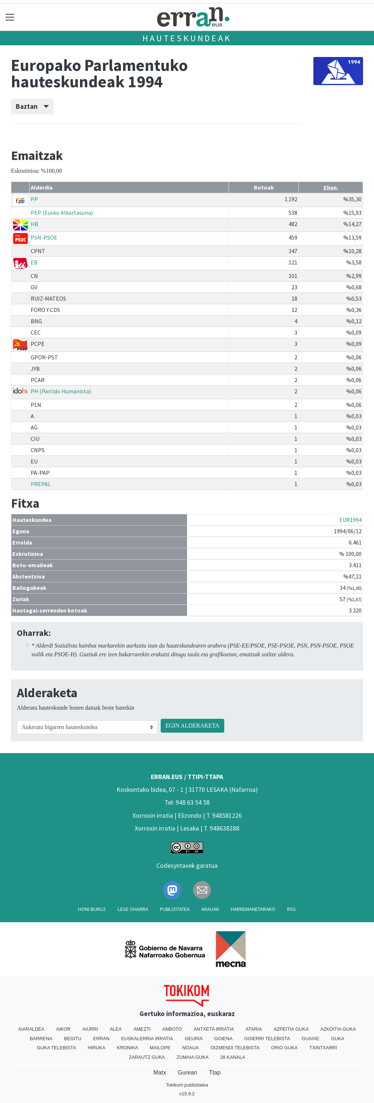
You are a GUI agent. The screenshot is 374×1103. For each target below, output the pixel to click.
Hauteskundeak (186, 38)
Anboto (172, 1029)
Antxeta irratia (214, 1029)
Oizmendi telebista (234, 1047)
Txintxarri (323, 1047)
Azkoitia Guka (338, 1029)
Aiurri (90, 1029)
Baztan (32, 106)
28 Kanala (232, 1057)
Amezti (141, 1029)
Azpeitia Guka (291, 1029)
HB (34, 224)
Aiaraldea (31, 1029)
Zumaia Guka (193, 1057)
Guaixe (310, 1038)
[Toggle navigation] (10, 17)
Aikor (63, 1029)
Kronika (127, 1047)
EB (34, 262)
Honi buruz (92, 909)
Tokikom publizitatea (187, 1085)
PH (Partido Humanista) (61, 391)
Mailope (160, 1047)
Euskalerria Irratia (147, 1038)
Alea (116, 1029)
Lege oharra (133, 909)
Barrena (41, 1038)
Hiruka (96, 1047)
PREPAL (41, 484)
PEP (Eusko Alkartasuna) (62, 212)
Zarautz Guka (147, 1057)
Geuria (194, 1038)
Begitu (72, 1038)
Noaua (190, 1047)
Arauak (210, 909)
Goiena (223, 1038)
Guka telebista (56, 1047)
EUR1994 (350, 519)
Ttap (215, 1072)
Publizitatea (175, 909)
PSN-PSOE (44, 237)
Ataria (254, 1029)
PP (34, 199)
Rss (291, 909)
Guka (337, 1038)
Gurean (187, 1072)
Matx (159, 1072)
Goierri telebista (267, 1038)
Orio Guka (284, 1047)
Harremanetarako (253, 909)
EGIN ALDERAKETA (192, 725)
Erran (101, 1038)
